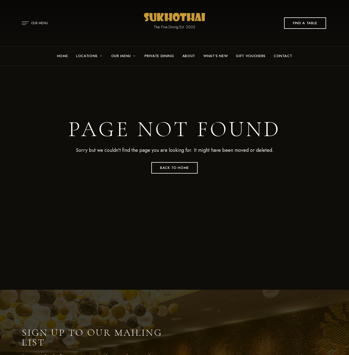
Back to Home (174, 167)
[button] (305, 23)
